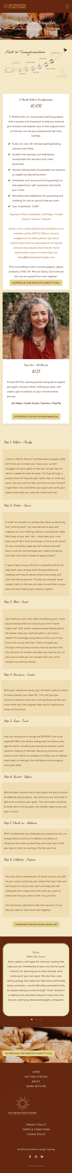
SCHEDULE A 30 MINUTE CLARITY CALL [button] (36, 282)
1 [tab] (31, 1019)
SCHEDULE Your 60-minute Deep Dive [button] (36, 416)
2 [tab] (36, 1019)
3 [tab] (40, 1019)
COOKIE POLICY (36, 1134)
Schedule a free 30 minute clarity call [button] (36, 924)
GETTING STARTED (36, 1076)
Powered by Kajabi (36, 1166)
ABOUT (36, 1081)
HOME (36, 1072)
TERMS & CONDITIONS (36, 1129)
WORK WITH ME (36, 1086)
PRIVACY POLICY (36, 1124)
